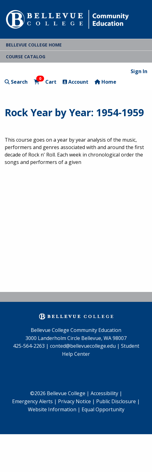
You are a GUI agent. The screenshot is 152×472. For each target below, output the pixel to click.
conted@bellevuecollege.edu (83, 345)
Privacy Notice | (76, 401)
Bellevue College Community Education (76, 330)
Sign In (139, 71)
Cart (45, 81)
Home (105, 81)
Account (75, 81)
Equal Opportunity (103, 409)
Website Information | (54, 409)
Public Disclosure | (118, 401)
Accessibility (105, 393)
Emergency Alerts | (34, 401)
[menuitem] (34, 402)
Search (16, 81)
